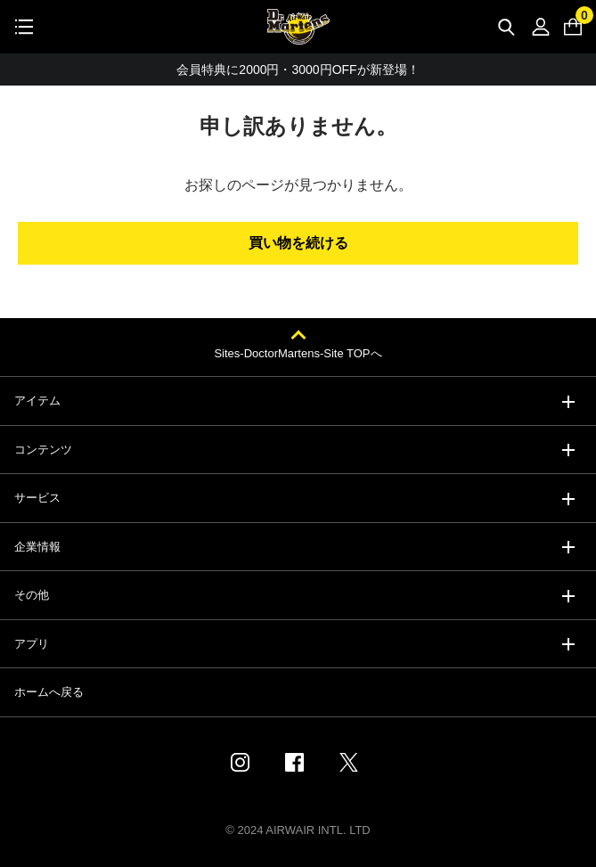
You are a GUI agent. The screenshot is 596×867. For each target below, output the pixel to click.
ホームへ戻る (49, 692)
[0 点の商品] (573, 27)
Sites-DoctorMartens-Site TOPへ (297, 353)
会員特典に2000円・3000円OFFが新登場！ (297, 69)
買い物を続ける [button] (298, 242)
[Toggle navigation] (24, 27)
